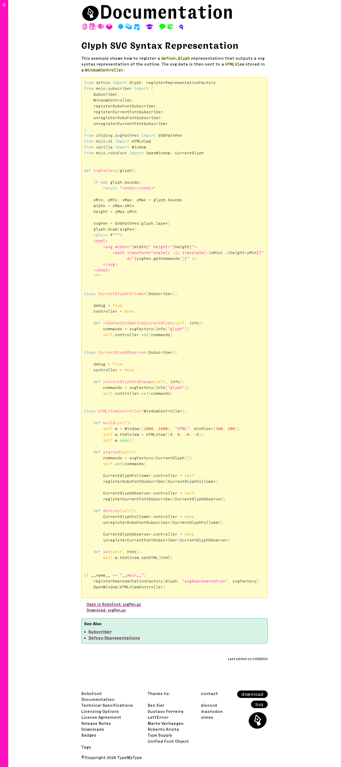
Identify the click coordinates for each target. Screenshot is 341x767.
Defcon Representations (114, 638)
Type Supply (160, 735)
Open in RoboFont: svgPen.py (114, 604)
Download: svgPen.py (106, 610)
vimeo (207, 717)
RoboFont (91, 693)
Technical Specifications (107, 705)
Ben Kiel (156, 705)
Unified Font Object (168, 741)
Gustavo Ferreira (166, 711)
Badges (88, 735)
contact (209, 693)
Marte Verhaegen (166, 723)
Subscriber (100, 631)
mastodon (212, 711)
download (252, 694)
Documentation (166, 12)
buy (259, 704)
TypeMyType (129, 757)
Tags (86, 747)
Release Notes (96, 723)
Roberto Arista (163, 729)
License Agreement (101, 717)
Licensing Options (100, 711)
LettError (158, 717)
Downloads (92, 729)
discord (209, 705)
